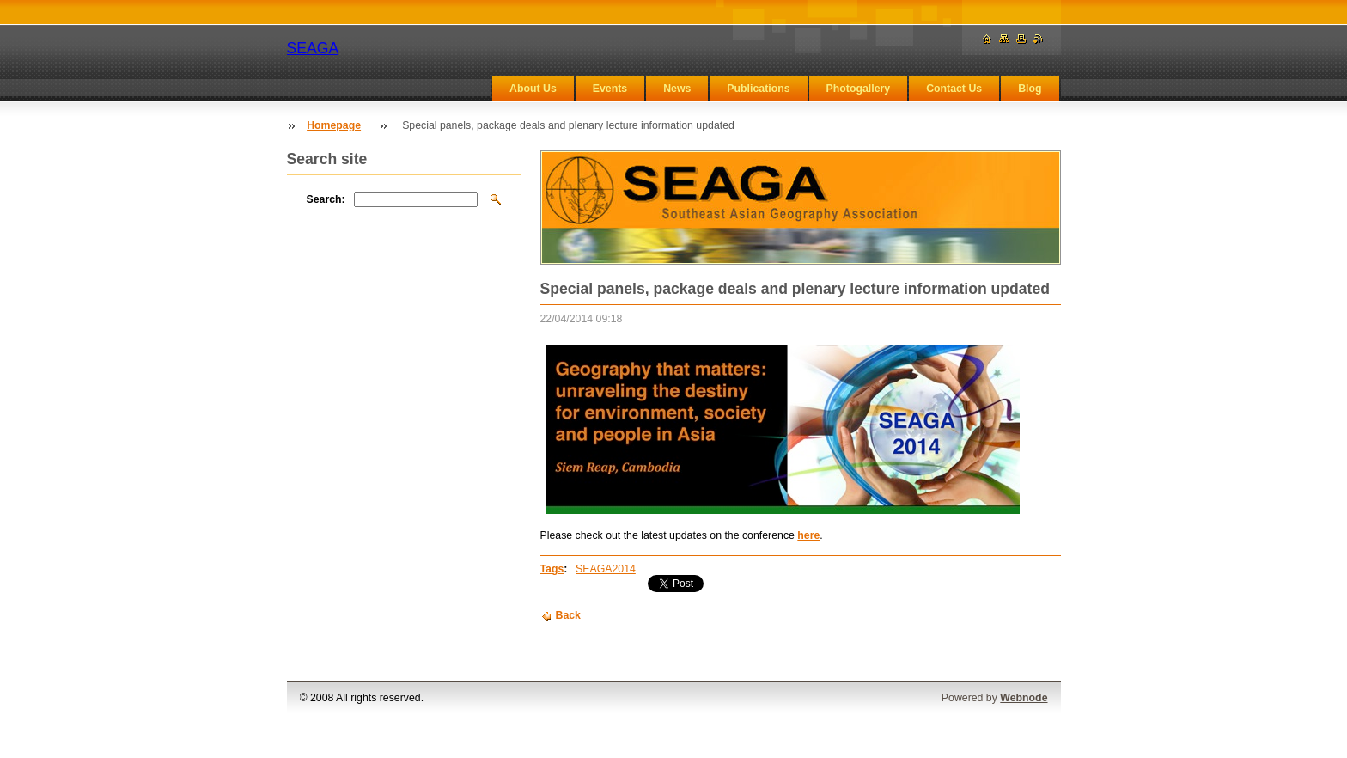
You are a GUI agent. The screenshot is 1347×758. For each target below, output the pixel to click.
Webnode (1023, 698)
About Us (533, 89)
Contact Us (954, 89)
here (808, 535)
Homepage (334, 125)
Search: (326, 199)
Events (610, 89)
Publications (758, 89)
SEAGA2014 (606, 569)
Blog (1029, 89)
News (677, 89)
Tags (552, 569)
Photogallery (858, 89)
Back (568, 615)
